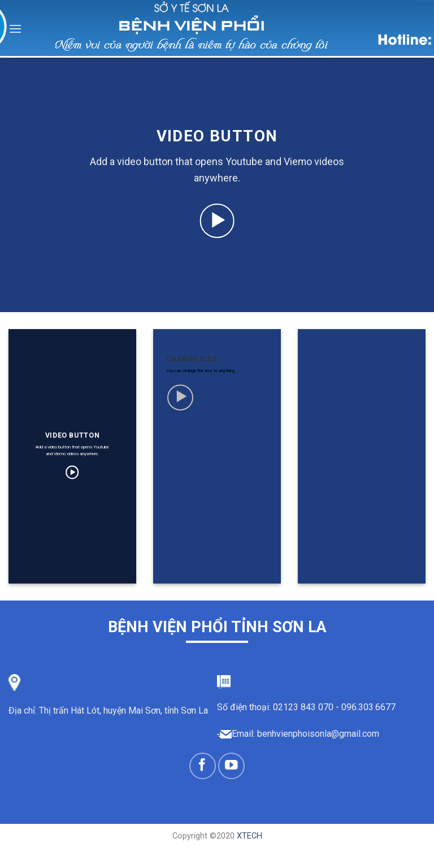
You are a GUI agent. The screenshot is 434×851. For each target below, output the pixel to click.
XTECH (249, 836)
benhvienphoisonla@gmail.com (318, 733)
